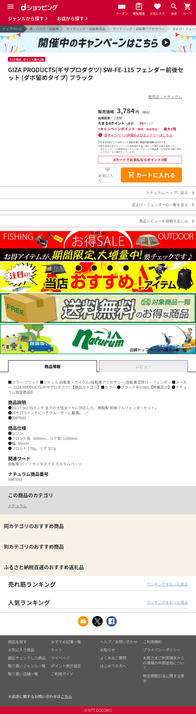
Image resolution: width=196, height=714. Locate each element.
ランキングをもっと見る (167, 584)
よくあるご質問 (113, 657)
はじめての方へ (113, 665)
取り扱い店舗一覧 (23, 673)
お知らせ (107, 649)
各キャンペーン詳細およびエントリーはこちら (138, 135)
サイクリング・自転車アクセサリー (139, 28)
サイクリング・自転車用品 (85, 28)
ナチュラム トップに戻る (167, 192)
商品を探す (17, 641)
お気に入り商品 (21, 649)
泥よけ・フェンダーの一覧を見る (160, 205)
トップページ (12, 28)
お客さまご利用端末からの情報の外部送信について (163, 662)
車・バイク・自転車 (44, 28)
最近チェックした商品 (27, 657)
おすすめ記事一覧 (66, 641)
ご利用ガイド (62, 673)
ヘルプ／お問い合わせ (119, 641)
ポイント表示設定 (66, 665)
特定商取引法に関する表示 (163, 678)
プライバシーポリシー (162, 649)
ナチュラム (17, 505)
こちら (66, 696)
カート (56, 649)
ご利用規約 (152, 641)
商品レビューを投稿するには (163, 221)
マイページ (60, 657)
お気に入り (105, 177)
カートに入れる (151, 174)
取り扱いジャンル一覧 (26, 665)
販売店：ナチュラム (165, 96)
